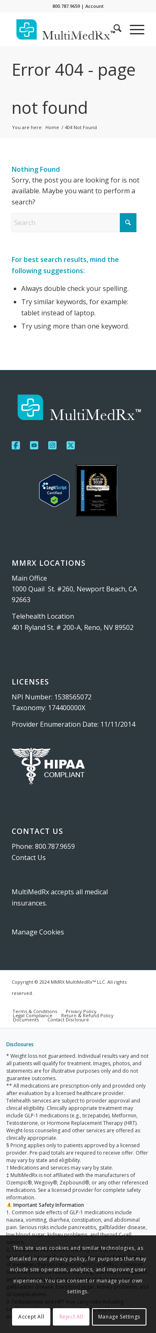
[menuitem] (80, 31)
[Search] (113, 29)
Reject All (71, 1316)
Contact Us (29, 857)
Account (94, 6)
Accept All (31, 1316)
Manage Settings (119, 1316)
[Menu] (132, 29)
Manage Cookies (38, 932)
